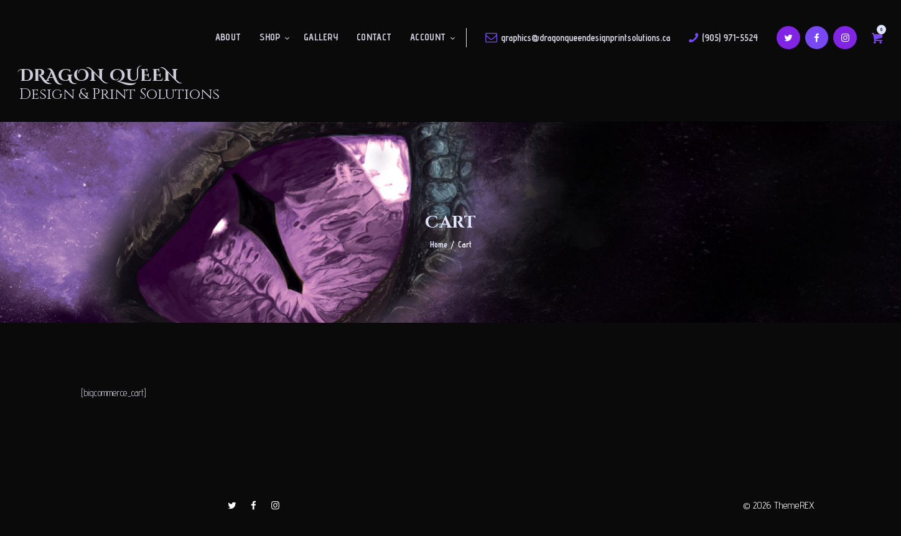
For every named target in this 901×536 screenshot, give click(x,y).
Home (438, 244)
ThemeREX (794, 505)
